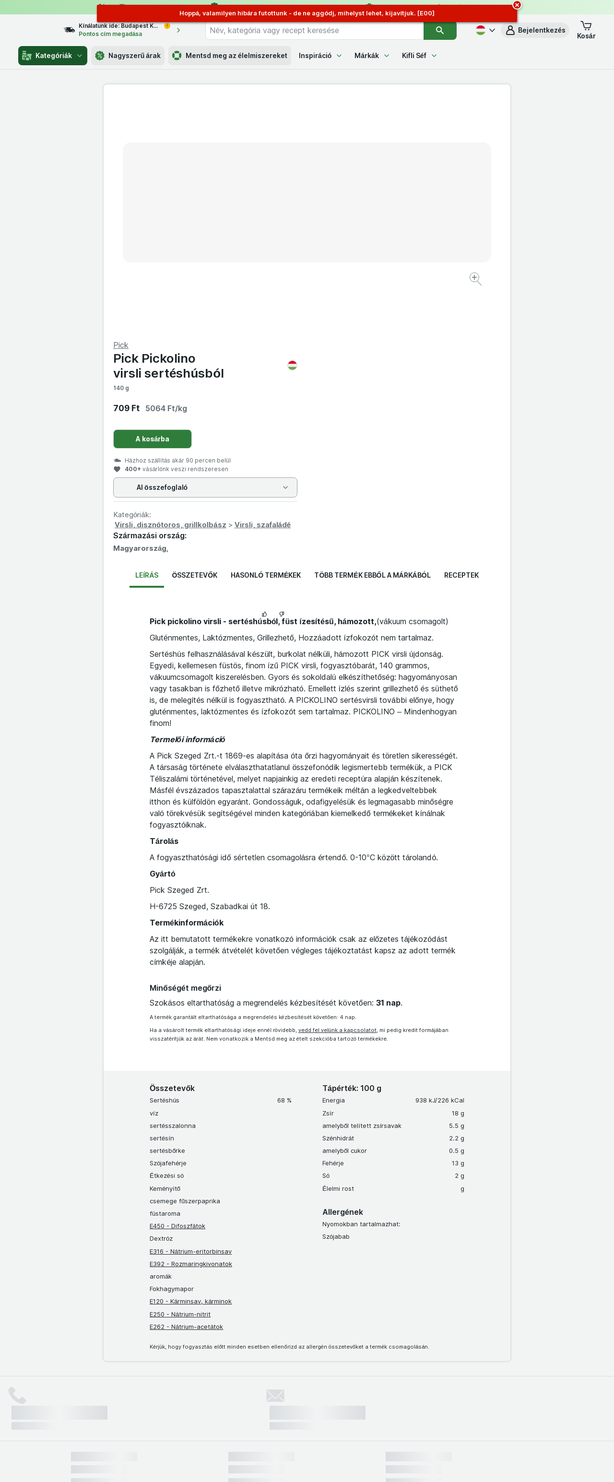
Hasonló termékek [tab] (266, 344)
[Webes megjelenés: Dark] (354, 1462)
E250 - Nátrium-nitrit (180, 1083)
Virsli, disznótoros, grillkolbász (374, 293)
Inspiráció (321, 55)
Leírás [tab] (146, 344)
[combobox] (323, 30)
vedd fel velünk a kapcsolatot (337, 799)
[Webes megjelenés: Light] (315, 1462)
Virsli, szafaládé (466, 293)
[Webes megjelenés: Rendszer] (268, 1462)
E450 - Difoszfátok (177, 995)
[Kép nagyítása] (273, 250)
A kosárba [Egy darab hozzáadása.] (356, 208)
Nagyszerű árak (128, 55)
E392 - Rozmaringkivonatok (191, 1033)
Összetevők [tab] (194, 344)
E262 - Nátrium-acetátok (186, 1096)
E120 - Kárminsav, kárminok (191, 1070)
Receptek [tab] (461, 344)
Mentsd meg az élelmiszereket (229, 55)
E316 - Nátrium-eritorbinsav (191, 1020)
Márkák (372, 55)
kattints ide (194, 1399)
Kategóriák (52, 55)
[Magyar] (484, 30)
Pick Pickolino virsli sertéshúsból (409, 135)
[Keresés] (440, 30)
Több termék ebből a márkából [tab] (372, 344)
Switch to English (324, 1423)
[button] (535, 30)
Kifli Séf (420, 55)
